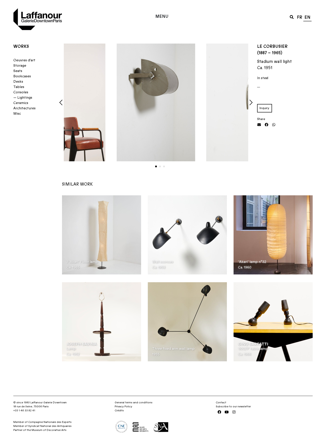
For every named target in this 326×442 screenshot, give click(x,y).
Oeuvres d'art (24, 60)
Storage (19, 65)
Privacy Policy (123, 406)
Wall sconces (162, 262)
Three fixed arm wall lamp (173, 348)
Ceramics (20, 103)
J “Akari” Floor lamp (82, 262)
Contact (221, 402)
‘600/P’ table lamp (253, 348)
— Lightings (22, 97)
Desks (18, 81)
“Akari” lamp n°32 (252, 262)
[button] (292, 17)
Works (21, 46)
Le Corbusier (272, 46)
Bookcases (22, 76)
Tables (18, 87)
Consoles (20, 92)
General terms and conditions (133, 402)
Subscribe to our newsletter (233, 406)
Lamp (71, 348)
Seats (17, 71)
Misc (17, 113)
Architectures (24, 108)
